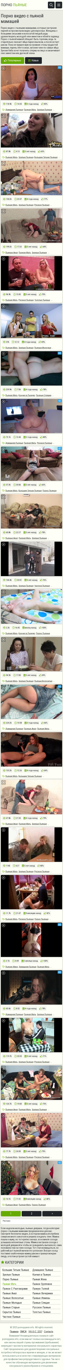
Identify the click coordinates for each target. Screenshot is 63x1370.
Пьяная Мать (30, 109)
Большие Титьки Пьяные (45, 157)
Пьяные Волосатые (43, 681)
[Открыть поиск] (51, 5)
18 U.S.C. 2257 (35, 1331)
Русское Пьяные (41, 205)
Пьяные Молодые (42, 348)
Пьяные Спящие (43, 395)
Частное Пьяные (42, 586)
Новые (33, 60)
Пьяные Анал (11, 252)
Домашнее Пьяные (14, 109)
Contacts (48, 1331)
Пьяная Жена (11, 967)
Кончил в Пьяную (26, 395)
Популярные (12, 60)
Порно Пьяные (49, 490)
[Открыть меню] (58, 5)
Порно (14, 5)
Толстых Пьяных (42, 300)
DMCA (23, 1331)
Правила (14, 1331)
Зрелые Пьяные (44, 109)
